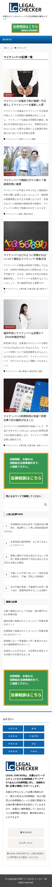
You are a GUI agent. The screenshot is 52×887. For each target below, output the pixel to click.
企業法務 (31, 289)
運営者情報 (26, 832)
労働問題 (34, 736)
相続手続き (28, 214)
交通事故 (13, 736)
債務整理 (13, 751)
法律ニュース (24, 139)
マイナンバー (11, 139)
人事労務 (22, 289)
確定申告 (33, 371)
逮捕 (33, 139)
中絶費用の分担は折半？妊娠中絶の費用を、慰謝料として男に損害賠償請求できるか (26, 528)
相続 (20, 214)
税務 (40, 371)
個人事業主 (23, 371)
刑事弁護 (13, 744)
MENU (7, 39)
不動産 (34, 751)
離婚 (34, 728)
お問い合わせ (26, 843)
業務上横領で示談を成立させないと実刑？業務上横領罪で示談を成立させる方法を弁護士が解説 (26, 559)
